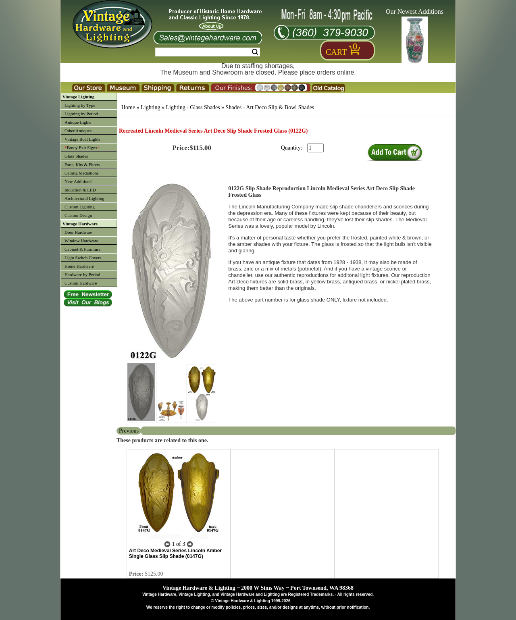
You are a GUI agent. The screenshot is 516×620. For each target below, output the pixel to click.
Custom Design (78, 215)
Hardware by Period (82, 274)
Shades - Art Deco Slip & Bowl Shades (270, 107)
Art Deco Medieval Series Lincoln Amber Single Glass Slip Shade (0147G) (175, 553)
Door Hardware (78, 232)
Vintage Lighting (78, 96)
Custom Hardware (80, 283)
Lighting (150, 107)
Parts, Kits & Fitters (82, 164)
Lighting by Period (81, 113)
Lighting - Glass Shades (193, 107)
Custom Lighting (79, 206)
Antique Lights (77, 122)
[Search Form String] (207, 52)
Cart (336, 52)
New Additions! (78, 181)
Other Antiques (78, 130)
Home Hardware (79, 266)
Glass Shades (76, 156)
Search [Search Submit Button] (255, 52)
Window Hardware (81, 240)
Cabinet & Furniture (82, 249)
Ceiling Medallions (81, 173)
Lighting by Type (79, 105)
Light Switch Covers (82, 257)
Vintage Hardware (80, 223)
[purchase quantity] (315, 148)
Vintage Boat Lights (82, 139)
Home (128, 107)
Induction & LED (80, 189)
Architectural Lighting (84, 198)
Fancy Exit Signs (81, 147)
